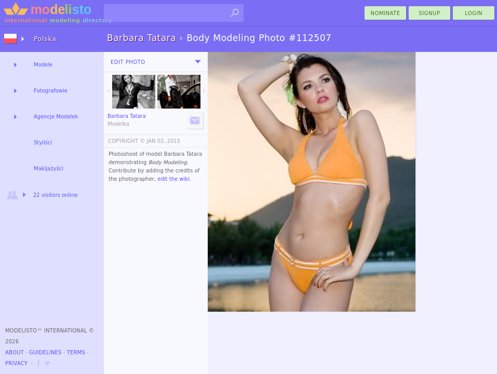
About (14, 352)
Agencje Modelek (56, 116)
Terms (76, 352)
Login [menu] (473, 13)
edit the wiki (173, 179)
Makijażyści (48, 168)
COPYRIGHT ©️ (126, 141)
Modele (43, 65)
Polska (45, 39)
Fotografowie (51, 91)
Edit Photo (128, 62)
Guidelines (45, 352)
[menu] (198, 62)
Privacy (16, 363)
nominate (385, 13)
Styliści (43, 142)
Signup (429, 13)
